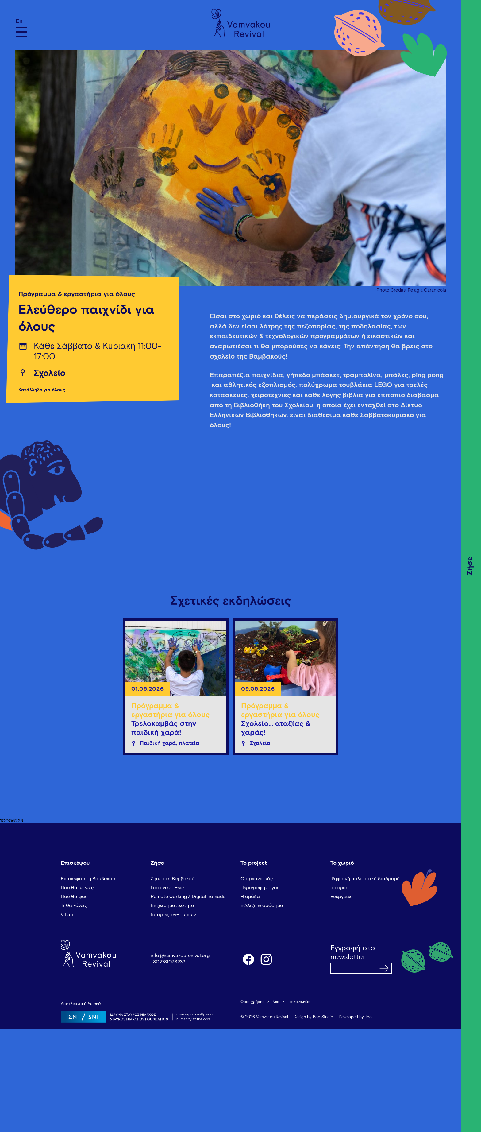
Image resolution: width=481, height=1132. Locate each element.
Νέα (275, 1002)
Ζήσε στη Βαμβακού (172, 878)
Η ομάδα (250, 896)
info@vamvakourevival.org (180, 955)
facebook (248, 959)
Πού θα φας (74, 896)
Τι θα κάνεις (74, 905)
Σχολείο (49, 373)
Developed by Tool (356, 1017)
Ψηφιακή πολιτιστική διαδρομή (365, 878)
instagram (266, 959)
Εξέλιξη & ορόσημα (261, 905)
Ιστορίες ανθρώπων (173, 914)
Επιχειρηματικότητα (172, 905)
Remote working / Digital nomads (188, 896)
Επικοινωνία (298, 1002)
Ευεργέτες (341, 896)
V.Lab (67, 914)
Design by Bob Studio (313, 1017)
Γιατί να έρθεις (167, 887)
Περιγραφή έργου (260, 887)
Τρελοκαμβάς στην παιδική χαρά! (163, 728)
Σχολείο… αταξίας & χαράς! (275, 728)
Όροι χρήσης (252, 1002)
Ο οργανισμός (256, 878)
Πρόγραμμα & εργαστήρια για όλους (76, 294)
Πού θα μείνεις (77, 887)
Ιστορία (339, 887)
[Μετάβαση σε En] (21, 21)
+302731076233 (168, 961)
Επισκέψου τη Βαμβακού (88, 878)
